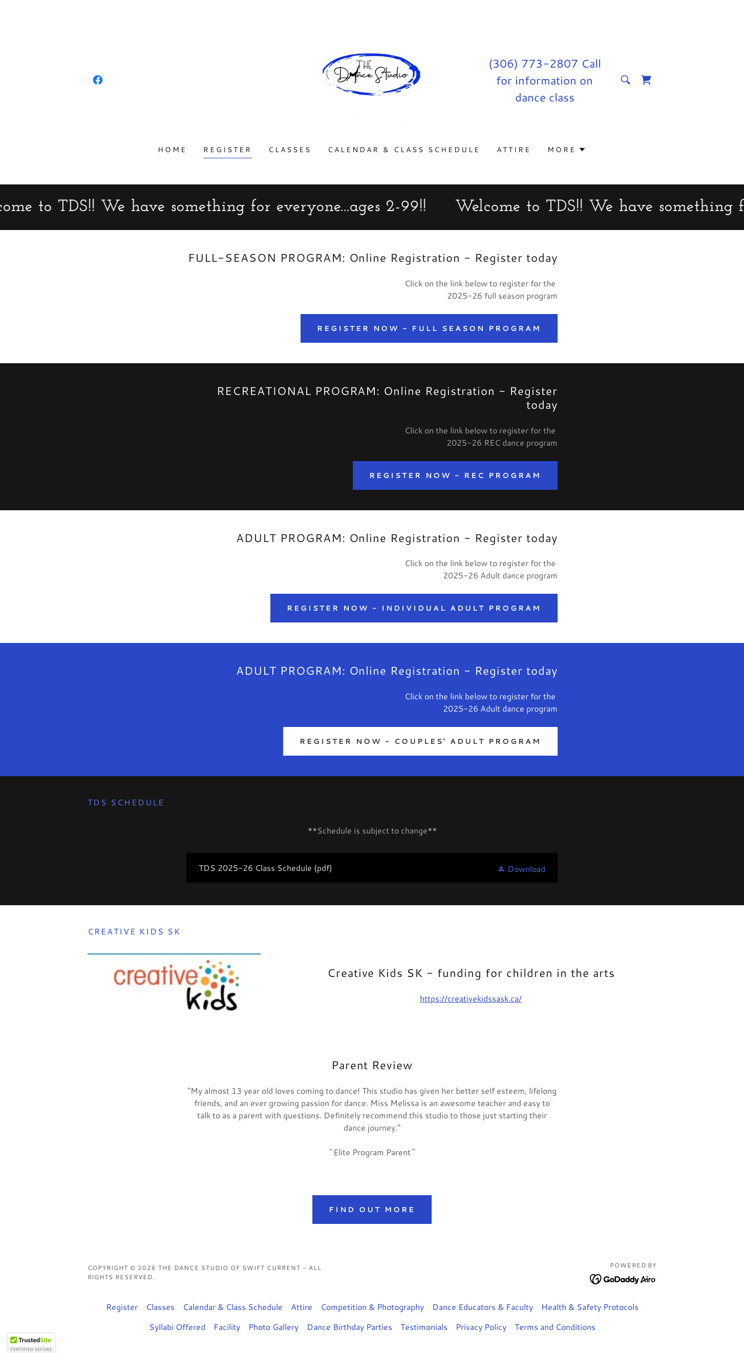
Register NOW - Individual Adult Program (414, 608)
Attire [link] (514, 149)
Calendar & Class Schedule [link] (404, 149)
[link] (98, 80)
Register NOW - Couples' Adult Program (420, 741)
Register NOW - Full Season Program (429, 328)
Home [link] (172, 149)
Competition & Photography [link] (372, 1307)
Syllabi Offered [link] (177, 1327)
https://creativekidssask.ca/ (471, 998)
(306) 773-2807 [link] (533, 63)
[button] (566, 149)
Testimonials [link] (424, 1327)
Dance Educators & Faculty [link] (482, 1307)
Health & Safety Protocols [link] (590, 1307)
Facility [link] (227, 1327)
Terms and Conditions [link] (555, 1327)
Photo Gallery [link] (273, 1327)
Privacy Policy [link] (481, 1327)
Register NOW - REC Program (455, 475)
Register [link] (227, 149)
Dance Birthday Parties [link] (349, 1327)
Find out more (372, 1209)
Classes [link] (289, 149)
